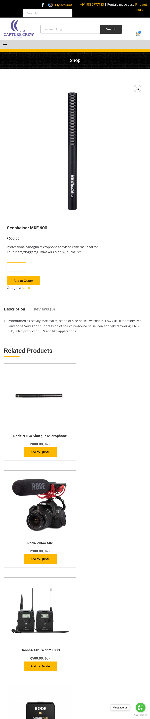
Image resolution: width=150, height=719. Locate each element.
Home (11, 662)
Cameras (88, 601)
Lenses (86, 615)
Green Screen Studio (20, 669)
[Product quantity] (16, 266)
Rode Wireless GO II (112, 535)
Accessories (89, 643)
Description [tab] (14, 309)
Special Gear (90, 629)
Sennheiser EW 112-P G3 (38, 535)
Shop (10, 676)
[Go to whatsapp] (141, 707)
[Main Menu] (5, 44)
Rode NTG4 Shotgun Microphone (38, 432)
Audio (26, 288)
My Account (63, 5)
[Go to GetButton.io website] (140, 715)
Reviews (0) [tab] (44, 309)
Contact (12, 683)
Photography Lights (94, 622)
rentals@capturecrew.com (102, 693)
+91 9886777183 (92, 4)
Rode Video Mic (112, 432)
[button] (137, 88)
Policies (12, 690)
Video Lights (90, 636)
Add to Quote (23, 281)
